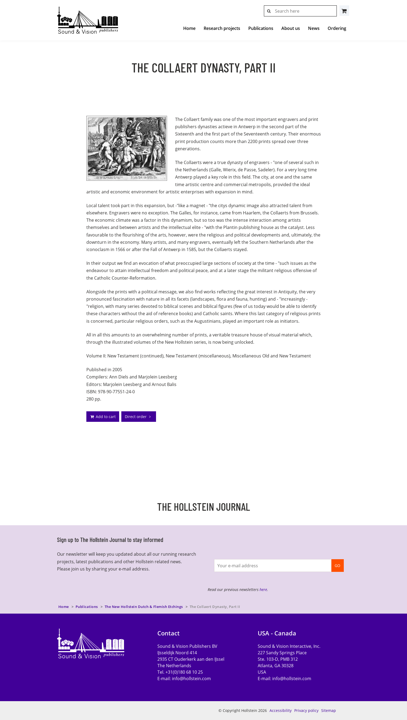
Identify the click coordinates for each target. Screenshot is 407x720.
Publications (260, 28)
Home (189, 28)
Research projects (222, 28)
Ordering (337, 28)
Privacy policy (306, 710)
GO (337, 565)
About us (290, 28)
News (314, 28)
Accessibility (281, 710)
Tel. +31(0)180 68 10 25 (180, 672)
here (263, 589)
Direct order (139, 416)
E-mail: (184, 678)
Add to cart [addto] (103, 416)
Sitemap (328, 710)
